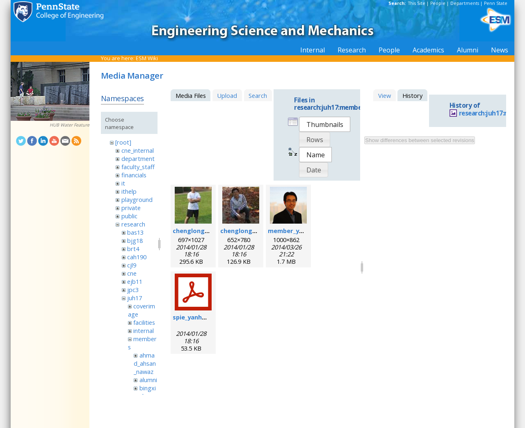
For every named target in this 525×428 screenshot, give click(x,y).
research (133, 224)
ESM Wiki (147, 58)
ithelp (129, 191)
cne (132, 273)
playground (137, 199)
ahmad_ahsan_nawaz (145, 363)
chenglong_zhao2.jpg (252, 230)
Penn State (495, 3)
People (437, 3)
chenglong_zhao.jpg (203, 230)
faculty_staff (138, 167)
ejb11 (134, 281)
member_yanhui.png (298, 230)
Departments (464, 3)
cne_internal (137, 150)
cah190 (136, 257)
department (138, 158)
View (384, 95)
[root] (123, 142)
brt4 (133, 249)
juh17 (134, 298)
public (129, 216)
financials (133, 175)
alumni (148, 380)
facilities (144, 322)
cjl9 (131, 265)
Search (258, 95)
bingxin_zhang (145, 392)
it (123, 183)
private (131, 208)
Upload (227, 95)
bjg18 (135, 240)
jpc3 (133, 289)
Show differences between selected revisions (419, 140)
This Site (416, 3)
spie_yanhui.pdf (196, 317)
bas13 (135, 232)
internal (143, 330)
